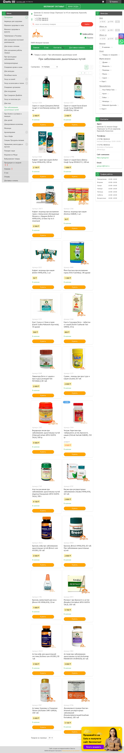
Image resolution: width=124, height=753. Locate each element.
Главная (36, 47)
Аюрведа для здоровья (13, 21)
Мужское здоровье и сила (14, 25)
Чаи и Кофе (8, 136)
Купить (43, 124)
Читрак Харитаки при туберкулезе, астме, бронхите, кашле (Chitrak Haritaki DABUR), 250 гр (78, 434)
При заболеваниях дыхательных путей (11, 108)
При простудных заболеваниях (10, 58)
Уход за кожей (9, 79)
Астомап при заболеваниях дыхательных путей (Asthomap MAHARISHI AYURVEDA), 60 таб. (76, 656)
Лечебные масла (10, 75)
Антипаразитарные (11, 63)
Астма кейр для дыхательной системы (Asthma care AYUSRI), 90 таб (45, 656)
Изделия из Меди (10, 155)
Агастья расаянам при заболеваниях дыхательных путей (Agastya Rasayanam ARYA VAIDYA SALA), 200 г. (46, 492)
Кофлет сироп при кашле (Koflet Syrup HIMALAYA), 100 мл (45, 161)
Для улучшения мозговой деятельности (13, 41)
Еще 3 (104, 109)
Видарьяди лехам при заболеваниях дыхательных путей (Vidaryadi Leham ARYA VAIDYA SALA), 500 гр (46, 434)
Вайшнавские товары (12, 159)
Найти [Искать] (87, 24)
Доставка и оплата (11, 180)
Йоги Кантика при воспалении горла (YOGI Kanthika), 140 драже (77, 271)
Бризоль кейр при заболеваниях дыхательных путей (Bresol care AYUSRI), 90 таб (45, 548)
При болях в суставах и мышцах (13, 115)
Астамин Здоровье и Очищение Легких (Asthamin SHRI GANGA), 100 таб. (45, 710)
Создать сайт (20, 2)
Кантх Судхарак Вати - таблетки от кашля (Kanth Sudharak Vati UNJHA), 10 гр (77, 324)
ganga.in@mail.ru (103, 166)
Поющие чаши (9, 151)
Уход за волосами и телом (14, 83)
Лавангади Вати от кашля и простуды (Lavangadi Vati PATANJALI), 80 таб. (43, 378)
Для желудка (9, 71)
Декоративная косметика (13, 124)
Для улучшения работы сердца (13, 51)
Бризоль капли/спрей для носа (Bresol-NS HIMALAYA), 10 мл (44, 601)
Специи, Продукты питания (14, 140)
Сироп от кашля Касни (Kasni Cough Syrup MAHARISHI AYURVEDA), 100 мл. (75, 107)
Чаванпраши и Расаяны (12, 36)
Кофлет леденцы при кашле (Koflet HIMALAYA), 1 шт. (43, 271)
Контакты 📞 (59, 47)
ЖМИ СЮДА (73, 6)
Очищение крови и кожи (13, 67)
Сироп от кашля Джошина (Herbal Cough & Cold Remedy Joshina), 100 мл (45, 107)
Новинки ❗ (8, 169)
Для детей (8, 120)
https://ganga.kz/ (103, 158)
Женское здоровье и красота (12, 30)
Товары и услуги (40, 55)
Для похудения (10, 91)
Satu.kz (72, 748)
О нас (6, 173)
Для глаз (7, 103)
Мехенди (7, 128)
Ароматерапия (9, 132)
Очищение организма (12, 87)
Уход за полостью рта (12, 99)
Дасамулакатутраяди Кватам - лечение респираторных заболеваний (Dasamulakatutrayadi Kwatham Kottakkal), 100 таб (76, 713)
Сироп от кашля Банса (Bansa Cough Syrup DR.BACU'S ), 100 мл (76, 161)
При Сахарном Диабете (13, 95)
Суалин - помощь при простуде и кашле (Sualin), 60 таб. (77, 377)
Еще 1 (104, 81)
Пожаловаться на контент (71, 751)
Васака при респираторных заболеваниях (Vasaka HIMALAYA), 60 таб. (77, 491)
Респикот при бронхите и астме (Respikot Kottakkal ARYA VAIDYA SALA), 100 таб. (77, 602)
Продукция (8, 17)
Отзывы (7, 177)
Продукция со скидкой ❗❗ (12, 164)
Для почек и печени (11, 46)
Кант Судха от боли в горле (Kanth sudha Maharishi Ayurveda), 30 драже (45, 324)
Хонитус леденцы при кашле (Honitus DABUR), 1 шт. (75, 212)
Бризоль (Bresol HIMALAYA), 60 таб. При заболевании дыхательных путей (77, 548)
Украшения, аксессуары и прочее (13, 145)
